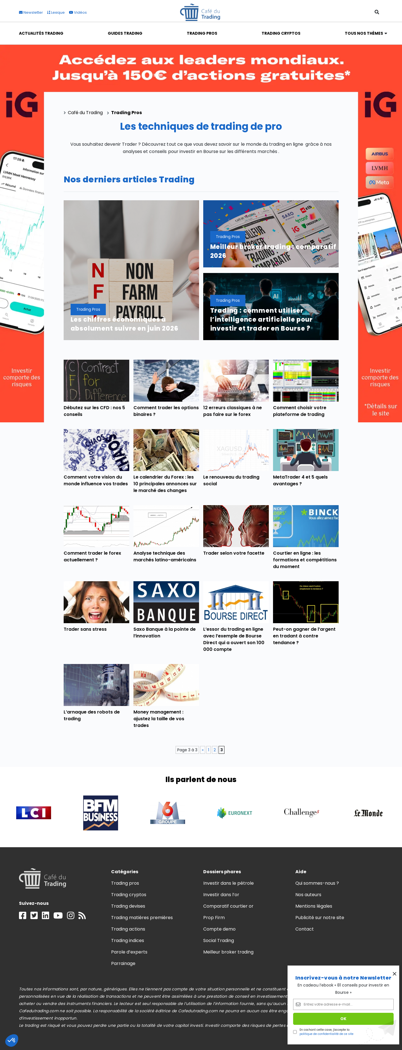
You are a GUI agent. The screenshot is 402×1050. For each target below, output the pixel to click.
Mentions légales (313, 906)
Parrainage (123, 963)
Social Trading (218, 940)
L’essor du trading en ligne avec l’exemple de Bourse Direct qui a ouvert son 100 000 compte (234, 639)
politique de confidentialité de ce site (326, 1034)
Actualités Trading (41, 33)
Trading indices (127, 940)
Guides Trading (125, 33)
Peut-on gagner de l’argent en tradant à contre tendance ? (304, 636)
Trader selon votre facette (234, 553)
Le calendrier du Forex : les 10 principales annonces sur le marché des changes (165, 484)
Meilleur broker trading (228, 952)
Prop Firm (214, 917)
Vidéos (78, 12)
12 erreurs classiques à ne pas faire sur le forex (232, 411)
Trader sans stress (85, 629)
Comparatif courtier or (228, 906)
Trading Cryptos (281, 33)
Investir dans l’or (221, 894)
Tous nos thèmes (364, 33)
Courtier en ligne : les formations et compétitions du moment (305, 560)
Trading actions (128, 929)
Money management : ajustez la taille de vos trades (159, 719)
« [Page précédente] (203, 750)
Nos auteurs (308, 894)
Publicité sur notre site (319, 917)
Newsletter (31, 12)
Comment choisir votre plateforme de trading (300, 411)
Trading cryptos (128, 894)
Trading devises (128, 906)
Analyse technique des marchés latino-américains (165, 556)
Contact (304, 929)
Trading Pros (202, 33)
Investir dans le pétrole (228, 883)
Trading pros (125, 883)
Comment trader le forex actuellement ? (92, 556)
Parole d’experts (129, 952)
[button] (11, 1040)
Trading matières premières (142, 917)
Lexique (56, 12)
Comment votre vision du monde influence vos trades (96, 480)
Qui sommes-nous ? (317, 883)
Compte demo (219, 929)
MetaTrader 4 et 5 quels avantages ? (300, 480)
